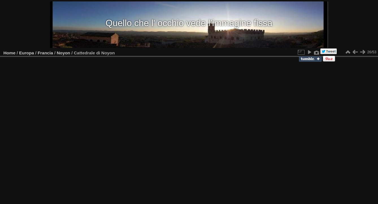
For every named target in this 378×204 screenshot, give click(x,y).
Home (9, 52)
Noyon (63, 52)
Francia (45, 52)
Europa (26, 52)
